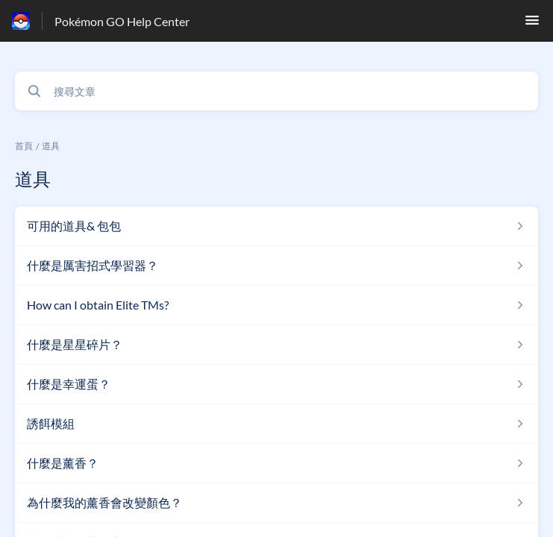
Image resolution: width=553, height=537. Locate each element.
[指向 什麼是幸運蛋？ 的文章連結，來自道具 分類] (276, 384)
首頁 (24, 145)
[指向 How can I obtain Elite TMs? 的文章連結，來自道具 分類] (276, 305)
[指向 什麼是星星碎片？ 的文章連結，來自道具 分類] (276, 345)
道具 (51, 145)
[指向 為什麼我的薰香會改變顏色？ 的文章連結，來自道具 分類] (276, 503)
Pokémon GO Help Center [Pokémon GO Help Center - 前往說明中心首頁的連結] (122, 21)
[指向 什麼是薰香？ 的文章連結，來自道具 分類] (276, 463)
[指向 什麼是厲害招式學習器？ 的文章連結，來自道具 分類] (276, 265)
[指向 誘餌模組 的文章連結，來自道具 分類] (276, 424)
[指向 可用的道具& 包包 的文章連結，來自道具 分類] (276, 226)
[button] (532, 24)
